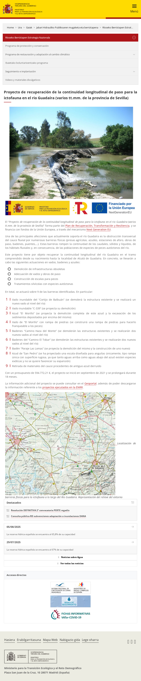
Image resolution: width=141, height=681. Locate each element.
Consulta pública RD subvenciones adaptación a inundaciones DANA (48, 516)
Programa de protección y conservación (27, 45)
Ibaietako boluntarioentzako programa (26, 62)
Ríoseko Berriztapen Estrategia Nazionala (27, 37)
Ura (20, 27)
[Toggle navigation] (133, 8)
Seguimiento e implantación (20, 71)
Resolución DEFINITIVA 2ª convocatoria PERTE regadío (40, 510)
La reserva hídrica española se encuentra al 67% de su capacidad (40, 549)
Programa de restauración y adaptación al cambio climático (37, 54)
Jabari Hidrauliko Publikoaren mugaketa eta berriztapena (67, 27)
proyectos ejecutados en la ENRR (62, 387)
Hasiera (9, 640)
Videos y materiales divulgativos (22, 79)
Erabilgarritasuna (29, 640)
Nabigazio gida (70, 640)
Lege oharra (90, 640)
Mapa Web (50, 640)
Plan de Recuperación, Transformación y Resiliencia (97, 225)
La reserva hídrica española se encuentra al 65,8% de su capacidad (41, 534)
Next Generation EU (98, 229)
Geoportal (90, 383)
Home (10, 27)
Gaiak (29, 27)
